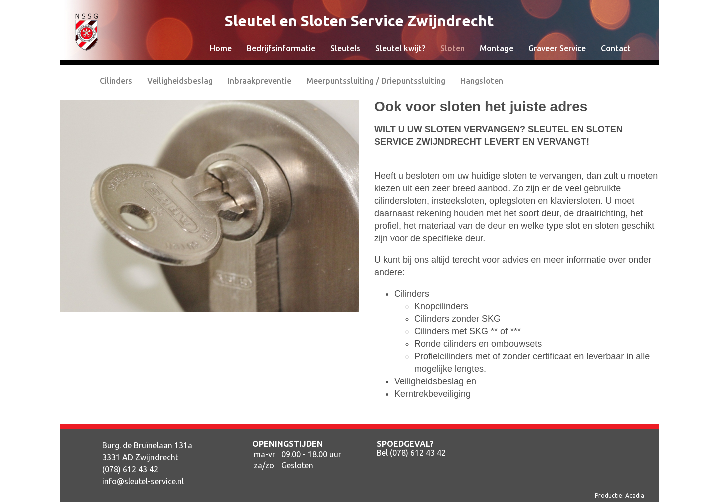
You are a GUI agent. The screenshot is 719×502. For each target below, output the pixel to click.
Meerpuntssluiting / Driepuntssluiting (375, 80)
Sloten (452, 48)
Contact (616, 48)
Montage (496, 48)
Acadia (634, 495)
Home (221, 48)
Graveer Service (557, 48)
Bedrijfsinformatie (281, 48)
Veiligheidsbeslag (180, 80)
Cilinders (116, 80)
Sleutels (345, 48)
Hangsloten (481, 80)
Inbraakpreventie (259, 80)
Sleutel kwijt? (400, 48)
